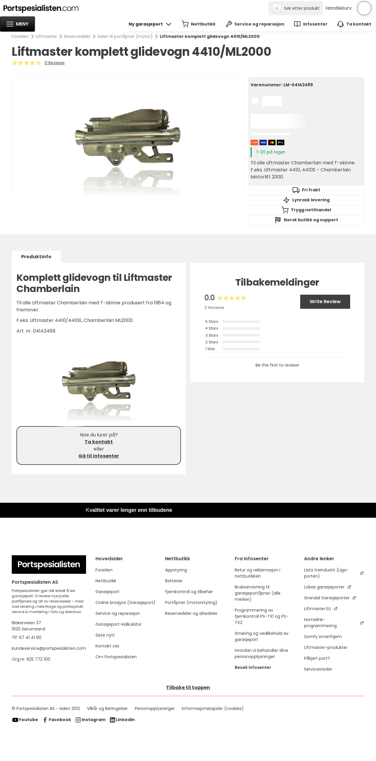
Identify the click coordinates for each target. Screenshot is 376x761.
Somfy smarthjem (323, 636)
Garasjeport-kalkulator (118, 624)
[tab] (36, 257)
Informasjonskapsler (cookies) (213, 708)
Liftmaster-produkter (326, 647)
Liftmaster (46, 36)
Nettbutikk (105, 581)
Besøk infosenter (253, 667)
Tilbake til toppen (188, 687)
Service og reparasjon (117, 613)
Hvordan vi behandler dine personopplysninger (261, 653)
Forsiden (20, 36)
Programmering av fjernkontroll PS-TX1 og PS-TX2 (261, 616)
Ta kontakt (99, 441)
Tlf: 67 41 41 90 (26, 637)
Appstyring (176, 570)
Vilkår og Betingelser (107, 708)
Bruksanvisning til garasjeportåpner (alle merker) (258, 593)
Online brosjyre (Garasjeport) (125, 602)
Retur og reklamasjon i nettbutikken (257, 573)
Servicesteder (318, 669)
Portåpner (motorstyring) (191, 602)
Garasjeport (107, 592)
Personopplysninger (155, 708)
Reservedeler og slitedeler (191, 613)
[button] (17, 24)
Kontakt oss (107, 646)
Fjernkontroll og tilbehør (189, 592)
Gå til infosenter (98, 456)
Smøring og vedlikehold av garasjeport (261, 636)
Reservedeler (77, 36)
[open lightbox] (128, 136)
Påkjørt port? (317, 658)
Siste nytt (105, 635)
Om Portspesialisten (116, 657)
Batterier (174, 581)
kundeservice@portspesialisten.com (49, 648)
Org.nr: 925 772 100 (31, 659)
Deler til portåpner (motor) (125, 36)
